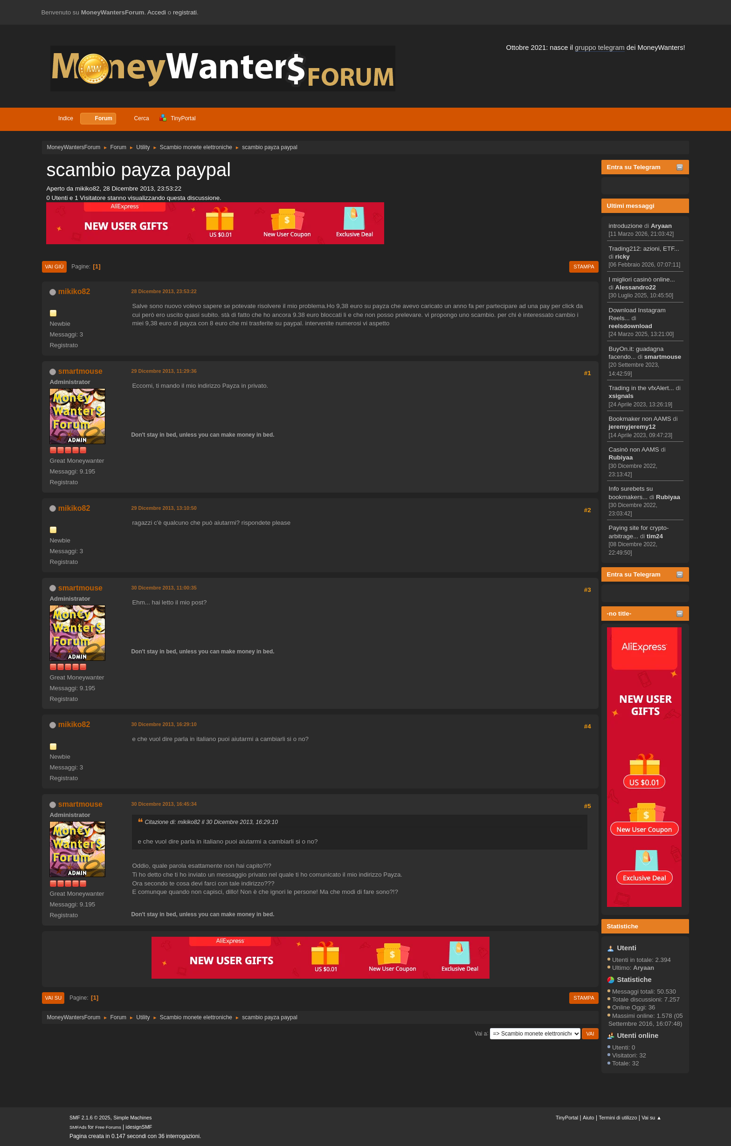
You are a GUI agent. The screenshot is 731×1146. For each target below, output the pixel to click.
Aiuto (588, 1117)
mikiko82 (74, 291)
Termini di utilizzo (618, 1117)
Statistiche (622, 926)
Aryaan (661, 225)
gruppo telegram (600, 47)
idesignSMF (139, 1127)
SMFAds (78, 1127)
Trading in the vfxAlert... (641, 387)
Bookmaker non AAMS (640, 418)
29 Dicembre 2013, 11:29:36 (163, 371)
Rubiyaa (621, 457)
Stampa (583, 266)
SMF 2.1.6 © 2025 (89, 1117)
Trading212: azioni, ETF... (644, 248)
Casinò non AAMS (634, 449)
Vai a (481, 1033)
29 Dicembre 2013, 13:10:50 (163, 508)
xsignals (621, 395)
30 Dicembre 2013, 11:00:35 (163, 587)
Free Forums (108, 1127)
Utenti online (638, 1035)
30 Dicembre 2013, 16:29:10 (163, 724)
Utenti (627, 948)
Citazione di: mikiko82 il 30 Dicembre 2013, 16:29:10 (211, 822)
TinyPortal (567, 1117)
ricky (622, 256)
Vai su (53, 998)
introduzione (626, 225)
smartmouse (662, 356)
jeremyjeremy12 (632, 426)
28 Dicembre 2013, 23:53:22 (163, 291)
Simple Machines (132, 1117)
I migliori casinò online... (642, 279)
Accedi (156, 12)
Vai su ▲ (651, 1117)
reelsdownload (630, 326)
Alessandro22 (635, 287)
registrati (185, 12)
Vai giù (54, 266)
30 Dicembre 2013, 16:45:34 (163, 804)
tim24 (655, 536)
